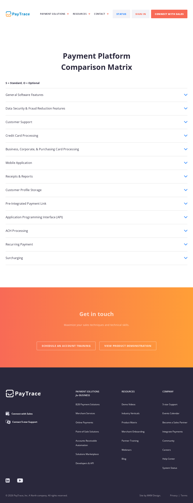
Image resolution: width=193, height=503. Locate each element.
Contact (99, 13)
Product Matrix (129, 422)
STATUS (121, 14)
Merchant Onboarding (133, 431)
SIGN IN (140, 14)
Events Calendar (170, 413)
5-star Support (169, 404)
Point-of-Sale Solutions (87, 431)
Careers (166, 449)
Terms (184, 495)
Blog (124, 458)
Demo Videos (128, 404)
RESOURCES (80, 13)
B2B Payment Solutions (88, 404)
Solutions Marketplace (87, 454)
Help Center (168, 458)
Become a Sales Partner (174, 422)
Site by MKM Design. (150, 495)
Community (168, 440)
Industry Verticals (131, 413)
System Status (169, 467)
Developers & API (85, 463)
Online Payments (84, 422)
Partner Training (130, 440)
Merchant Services (85, 413)
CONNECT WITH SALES (169, 14)
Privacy (174, 495)
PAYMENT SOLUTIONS (52, 13)
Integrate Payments (172, 431)
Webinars (127, 449)
